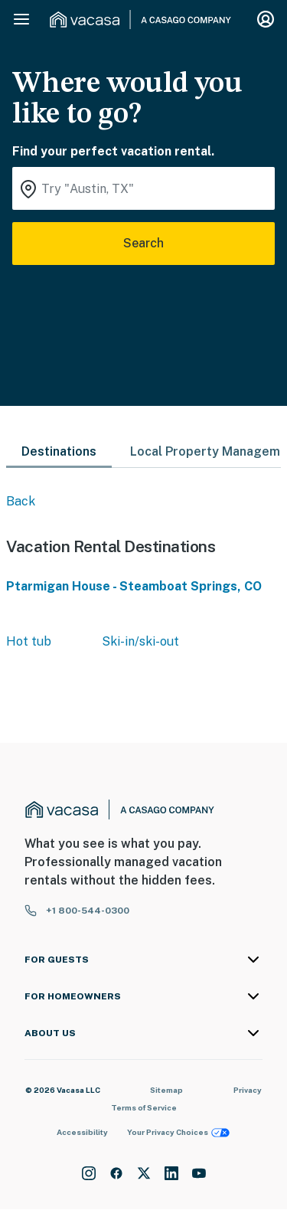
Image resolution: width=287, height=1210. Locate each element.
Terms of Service (144, 1107)
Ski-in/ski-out (140, 641)
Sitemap (166, 1089)
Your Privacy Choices (178, 1132)
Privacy (247, 1089)
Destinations (58, 451)
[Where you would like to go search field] (143, 188)
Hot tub (28, 641)
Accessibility (82, 1131)
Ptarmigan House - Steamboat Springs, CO (134, 586)
